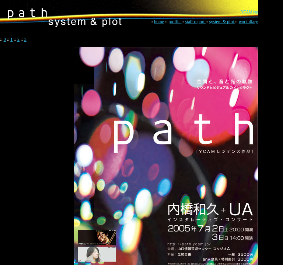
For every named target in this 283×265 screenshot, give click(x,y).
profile (175, 21)
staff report (195, 21)
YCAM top (249, 12)
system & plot (222, 21)
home (159, 21)
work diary (248, 21)
